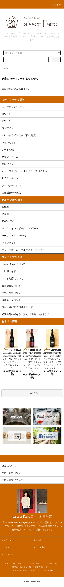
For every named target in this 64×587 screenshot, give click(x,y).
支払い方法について (20, 564)
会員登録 (37, 540)
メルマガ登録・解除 (18, 570)
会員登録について (11, 285)
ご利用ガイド (9, 271)
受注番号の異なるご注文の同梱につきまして (25, 314)
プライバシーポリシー (43, 567)
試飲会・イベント (11, 300)
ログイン (5, 547)
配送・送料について (38, 564)
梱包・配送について (12, 292)
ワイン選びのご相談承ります (17, 307)
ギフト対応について (12, 278)
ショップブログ (35, 570)
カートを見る (39, 547)
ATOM (50, 570)
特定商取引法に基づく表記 (22, 567)
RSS (45, 570)
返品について (53, 564)
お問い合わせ (7, 554)
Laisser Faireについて (13, 264)
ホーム (6, 69)
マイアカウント (8, 540)
